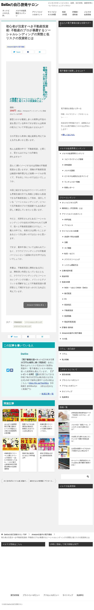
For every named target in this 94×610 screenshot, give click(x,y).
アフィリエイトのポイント (37, 13)
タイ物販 (67, 248)
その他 (64, 339)
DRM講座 (68, 165)
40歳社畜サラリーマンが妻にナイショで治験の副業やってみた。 (46, 427)
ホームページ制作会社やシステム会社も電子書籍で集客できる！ (80, 463)
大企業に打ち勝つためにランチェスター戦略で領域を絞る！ (80, 439)
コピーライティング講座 (73, 159)
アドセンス (68, 225)
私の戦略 (65, 359)
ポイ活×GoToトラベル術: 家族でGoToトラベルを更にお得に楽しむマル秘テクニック (16, 481)
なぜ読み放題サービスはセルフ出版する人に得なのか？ (80, 450)
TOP (15, 534)
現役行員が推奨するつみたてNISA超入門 (28, 455)
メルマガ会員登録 (87, 13)
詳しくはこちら (69, 135)
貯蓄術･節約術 (75, 13)
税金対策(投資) (70, 322)
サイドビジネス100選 (52, 13)
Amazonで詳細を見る (36, 305)
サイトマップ (67, 391)
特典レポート (69, 187)
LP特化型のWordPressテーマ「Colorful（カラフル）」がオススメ (81, 415)
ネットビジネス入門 (5, 13)
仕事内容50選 (67, 271)
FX (65, 299)
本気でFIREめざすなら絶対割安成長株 (46, 455)
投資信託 (67, 305)
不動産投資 (18, 322)
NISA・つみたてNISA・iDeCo (75, 288)
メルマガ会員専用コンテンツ (73, 153)
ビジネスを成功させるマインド (76, 176)
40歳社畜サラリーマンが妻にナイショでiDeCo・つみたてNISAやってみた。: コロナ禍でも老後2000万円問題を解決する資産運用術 (10, 461)
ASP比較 (67, 220)
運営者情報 (66, 374)
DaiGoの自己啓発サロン (20, 4)
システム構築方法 (71, 265)
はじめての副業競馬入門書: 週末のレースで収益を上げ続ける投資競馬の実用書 (10, 428)
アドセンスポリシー (69, 386)
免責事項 (65, 397)
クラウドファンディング (22, 326)
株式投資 (67, 293)
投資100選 (64, 13)
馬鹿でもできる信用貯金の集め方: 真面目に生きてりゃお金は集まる (28, 427)
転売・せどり (69, 254)
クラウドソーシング (72, 259)
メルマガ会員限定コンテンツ (21, 13)
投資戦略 (67, 316)
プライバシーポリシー (70, 380)
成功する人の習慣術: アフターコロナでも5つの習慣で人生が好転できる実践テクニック (43, 481)
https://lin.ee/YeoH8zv (39, 383)
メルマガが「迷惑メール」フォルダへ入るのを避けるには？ (80, 427)
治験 (66, 242)
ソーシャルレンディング (33, 322)
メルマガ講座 (69, 171)
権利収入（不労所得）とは (72, 208)
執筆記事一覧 (48, 394)
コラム (64, 354)
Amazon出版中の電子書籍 (15, 47)
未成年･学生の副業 (71, 237)
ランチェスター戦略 (72, 182)
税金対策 (65, 276)
